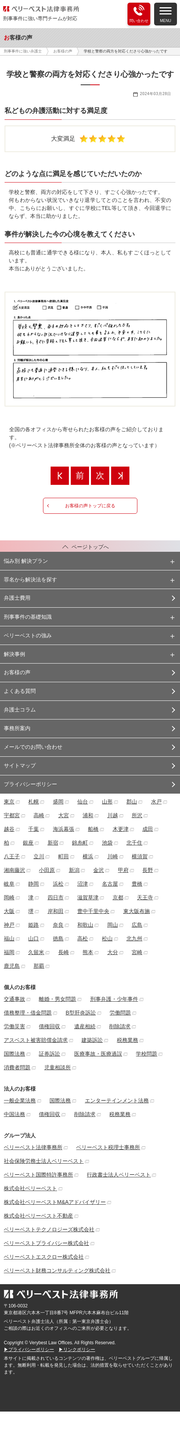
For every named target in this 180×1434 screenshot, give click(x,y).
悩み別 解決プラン (26, 561)
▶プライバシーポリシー (29, 1349)
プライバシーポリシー (30, 784)
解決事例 (14, 654)
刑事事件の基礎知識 (28, 617)
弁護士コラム (20, 710)
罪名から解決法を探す (30, 579)
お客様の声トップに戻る (90, 505)
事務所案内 (17, 728)
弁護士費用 (17, 598)
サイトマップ (20, 765)
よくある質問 (20, 691)
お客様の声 (17, 672)
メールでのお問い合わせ (33, 747)
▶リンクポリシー (77, 1349)
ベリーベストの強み (28, 635)
